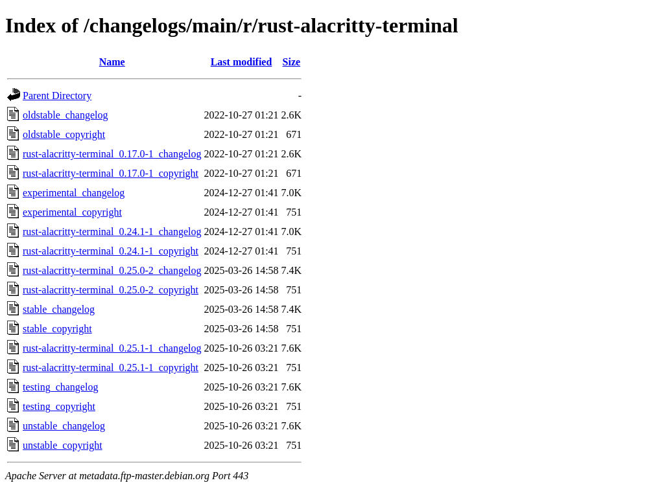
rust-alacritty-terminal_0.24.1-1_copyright (110, 250)
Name (112, 61)
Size (292, 61)
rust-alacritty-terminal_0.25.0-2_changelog (112, 270)
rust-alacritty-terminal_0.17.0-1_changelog (112, 153)
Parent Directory (57, 95)
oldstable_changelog (65, 114)
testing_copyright (59, 406)
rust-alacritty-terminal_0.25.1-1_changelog (112, 348)
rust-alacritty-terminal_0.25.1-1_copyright (110, 367)
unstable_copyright (62, 445)
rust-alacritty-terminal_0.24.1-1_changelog (112, 231)
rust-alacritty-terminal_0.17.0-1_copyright (110, 173)
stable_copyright (57, 328)
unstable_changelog (64, 425)
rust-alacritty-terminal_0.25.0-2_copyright (110, 289)
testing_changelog (60, 386)
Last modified (241, 61)
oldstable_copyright (64, 134)
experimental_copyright (72, 212)
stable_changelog (59, 309)
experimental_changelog (73, 192)
